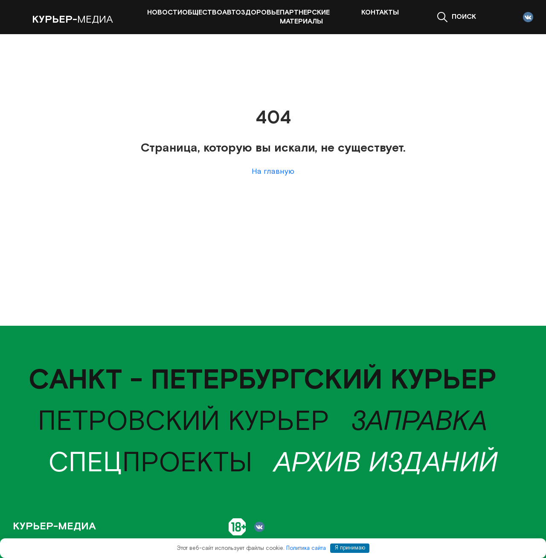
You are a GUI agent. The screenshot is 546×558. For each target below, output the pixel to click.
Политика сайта (306, 548)
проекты (150, 463)
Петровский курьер (183, 422)
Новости (164, 12)
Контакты (380, 12)
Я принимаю (350, 548)
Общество (202, 12)
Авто (231, 12)
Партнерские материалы (305, 17)
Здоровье (260, 12)
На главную (273, 171)
